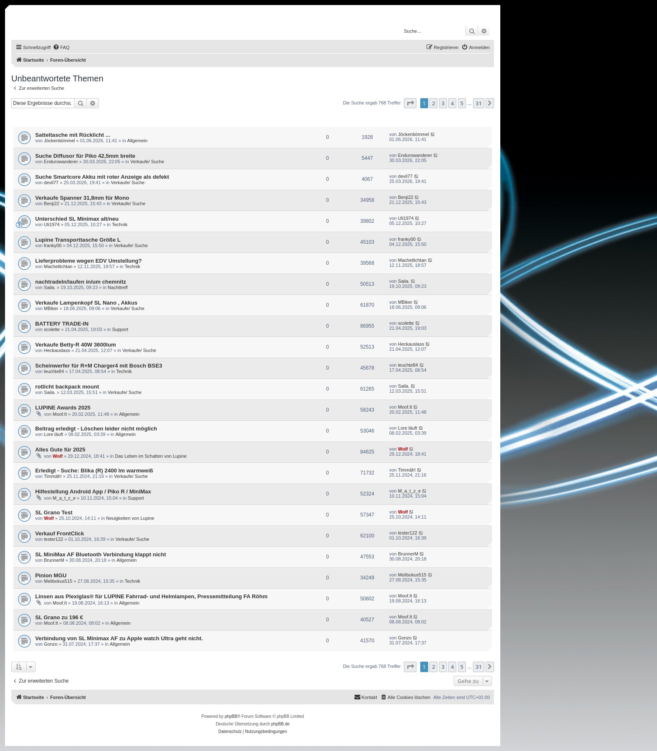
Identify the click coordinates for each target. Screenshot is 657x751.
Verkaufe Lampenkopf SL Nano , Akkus (86, 303)
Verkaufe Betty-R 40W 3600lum (75, 345)
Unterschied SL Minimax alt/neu (77, 219)
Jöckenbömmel (59, 140)
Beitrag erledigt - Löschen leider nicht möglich (96, 428)
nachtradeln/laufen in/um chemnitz (80, 282)
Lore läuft (53, 434)
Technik (119, 224)
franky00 (53, 245)
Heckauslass (57, 350)
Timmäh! (53, 476)
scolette (52, 329)
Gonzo (50, 644)
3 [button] (443, 103)
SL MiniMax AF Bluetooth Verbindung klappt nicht (100, 554)
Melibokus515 (58, 581)
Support (120, 329)
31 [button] (479, 103)
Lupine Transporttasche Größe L (78, 240)
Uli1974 (51, 224)
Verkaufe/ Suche (147, 161)
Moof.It (60, 414)
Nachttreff (118, 287)
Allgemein (137, 140)
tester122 (53, 539)
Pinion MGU (51, 575)
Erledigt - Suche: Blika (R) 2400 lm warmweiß (94, 470)
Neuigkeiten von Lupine (130, 518)
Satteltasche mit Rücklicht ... (72, 135)
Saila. (50, 287)
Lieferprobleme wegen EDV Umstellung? (88, 261)
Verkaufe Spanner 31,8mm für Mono (82, 198)
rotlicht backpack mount (67, 386)
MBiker (51, 308)
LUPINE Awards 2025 (63, 407)
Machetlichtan (58, 266)
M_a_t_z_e (64, 498)
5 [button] (461, 103)
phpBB (231, 716)
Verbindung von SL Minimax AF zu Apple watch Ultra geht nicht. (119, 638)
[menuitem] (61, 47)
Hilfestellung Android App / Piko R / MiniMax (93, 491)
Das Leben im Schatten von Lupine (150, 456)
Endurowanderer (61, 161)
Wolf (58, 456)
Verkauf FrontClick (59, 533)
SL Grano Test (53, 512)
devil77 (51, 182)
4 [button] (452, 103)
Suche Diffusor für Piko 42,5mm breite (85, 156)
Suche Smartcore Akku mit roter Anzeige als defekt (102, 177)
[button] (410, 103)
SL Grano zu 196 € (59, 617)
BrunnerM (54, 560)
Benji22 (51, 203)
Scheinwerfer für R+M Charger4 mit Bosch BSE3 (98, 365)
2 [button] (433, 103)
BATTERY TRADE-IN (61, 324)
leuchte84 (54, 371)
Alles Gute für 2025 (60, 449)
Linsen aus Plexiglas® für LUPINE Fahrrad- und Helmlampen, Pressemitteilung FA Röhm (151, 596)
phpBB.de (280, 724)
